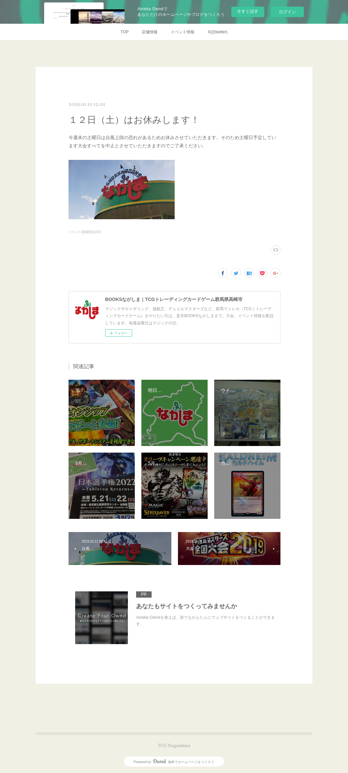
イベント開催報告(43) (85, 232)
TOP (125, 32)
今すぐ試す (247, 11)
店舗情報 (150, 32)
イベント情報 (182, 32)
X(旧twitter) (217, 32)
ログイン (287, 11)
